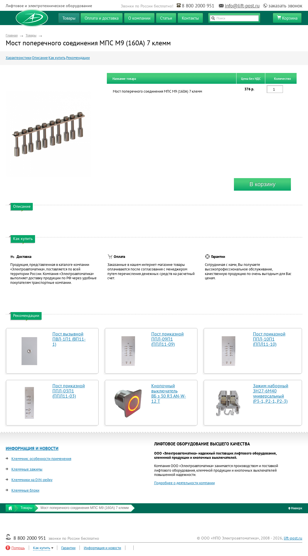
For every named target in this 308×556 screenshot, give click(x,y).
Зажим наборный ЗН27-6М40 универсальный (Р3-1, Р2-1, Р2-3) (270, 393)
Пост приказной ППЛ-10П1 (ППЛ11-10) (269, 339)
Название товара (124, 79)
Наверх (295, 508)
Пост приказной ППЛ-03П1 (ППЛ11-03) (68, 391)
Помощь (18, 547)
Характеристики (18, 57)
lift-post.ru (293, 538)
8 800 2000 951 (198, 6)
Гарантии (68, 547)
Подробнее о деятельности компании (184, 482)
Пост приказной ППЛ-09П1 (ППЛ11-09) (167, 339)
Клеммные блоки (25, 490)
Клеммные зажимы (26, 469)
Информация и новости (102, 547)
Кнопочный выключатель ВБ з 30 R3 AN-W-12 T (168, 393)
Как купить (57, 57)
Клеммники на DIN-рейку (31, 479)
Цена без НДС (251, 79)
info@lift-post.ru (242, 6)
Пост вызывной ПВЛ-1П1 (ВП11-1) (69, 339)
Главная (12, 35)
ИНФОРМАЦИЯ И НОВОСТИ (32, 448)
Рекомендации (78, 57)
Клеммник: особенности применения (41, 458)
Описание (40, 57)
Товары (31, 35)
